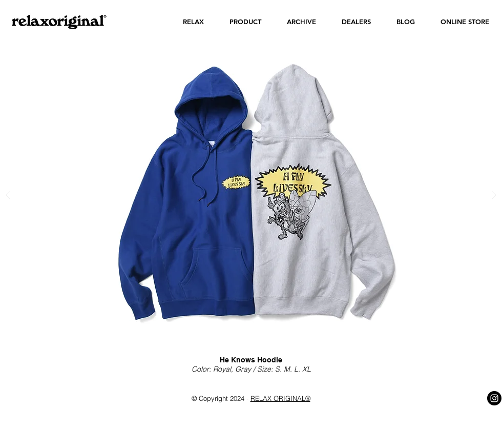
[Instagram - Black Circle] (494, 398)
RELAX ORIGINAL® (280, 398)
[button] (193, 21)
